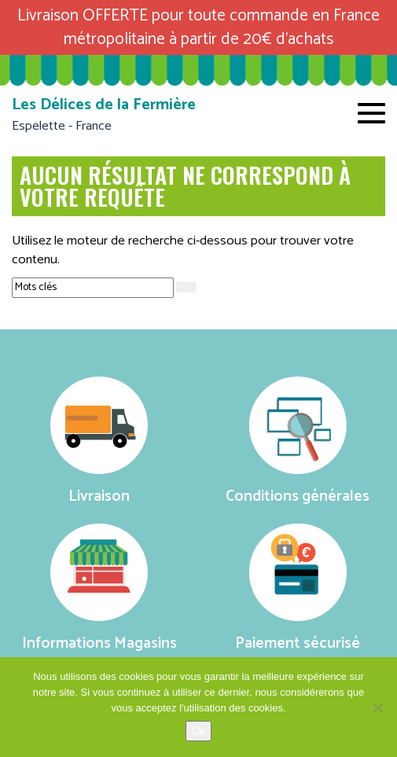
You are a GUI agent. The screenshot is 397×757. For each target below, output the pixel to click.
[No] (377, 707)
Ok (198, 731)
